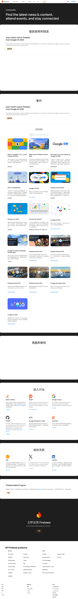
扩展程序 (10, 572)
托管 (24, 563)
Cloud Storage (11, 566)
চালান (23, 1)
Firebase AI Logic (27, 572)
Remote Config (60, 554)
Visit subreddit (33, 409)
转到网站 (10, 198)
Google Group (55, 590)
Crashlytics (45, 563)
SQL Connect (11, 569)
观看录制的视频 (32, 260)
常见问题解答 (55, 595)
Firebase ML (26, 557)
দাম (34, 1)
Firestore (25, 554)
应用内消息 (44, 569)
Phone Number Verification (29, 566)
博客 (68, 1)
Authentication (11, 560)
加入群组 (54, 408)
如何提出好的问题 (20, 405)
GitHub (3, 595)
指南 (2, 586)
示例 (2, 590)
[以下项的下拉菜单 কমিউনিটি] (47, 1)
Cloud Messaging (46, 560)
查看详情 (9, 49)
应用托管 (10, 557)
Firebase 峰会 (29, 588)
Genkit (24, 560)
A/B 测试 (44, 554)
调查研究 (39, 489)
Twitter (28, 590)
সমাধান (29, 1)
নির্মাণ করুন (15, 1)
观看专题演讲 (54, 166)
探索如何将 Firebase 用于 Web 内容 (38, 229)
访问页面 (54, 470)
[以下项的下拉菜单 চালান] (25, 1)
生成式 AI (10, 576)
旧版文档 (54, 597)
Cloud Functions (12, 563)
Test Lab (59, 557)
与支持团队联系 (55, 586)
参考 (2, 588)
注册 (8, 493)
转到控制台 (73, 1)
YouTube (28, 593)
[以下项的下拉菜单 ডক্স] (39, 1)
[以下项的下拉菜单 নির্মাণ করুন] (19, 1)
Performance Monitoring (48, 572)
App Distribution (46, 557)
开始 (39, 531)
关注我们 (31, 468)
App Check (10, 554)
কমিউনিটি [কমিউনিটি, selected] (44, 1)
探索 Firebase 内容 (55, 229)
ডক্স (37, 1)
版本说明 (54, 593)
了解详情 (31, 166)
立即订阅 (8, 470)
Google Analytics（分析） (48, 566)
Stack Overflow (55, 588)
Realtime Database (27, 569)
